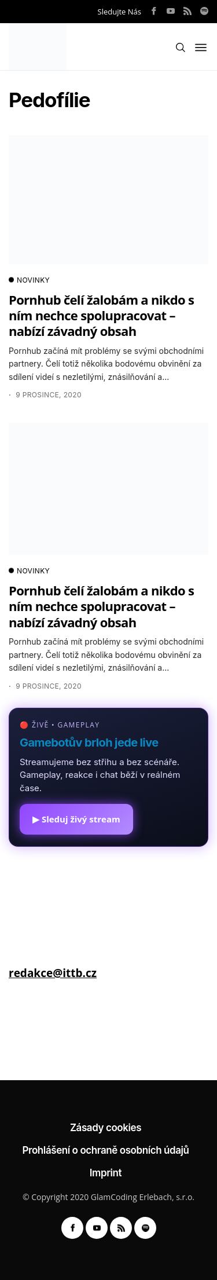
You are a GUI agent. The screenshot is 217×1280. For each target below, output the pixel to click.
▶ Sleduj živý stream (76, 819)
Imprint (106, 1173)
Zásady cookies (105, 1127)
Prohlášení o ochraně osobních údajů (105, 1150)
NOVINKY (29, 280)
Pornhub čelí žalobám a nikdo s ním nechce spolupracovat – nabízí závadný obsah (101, 315)
